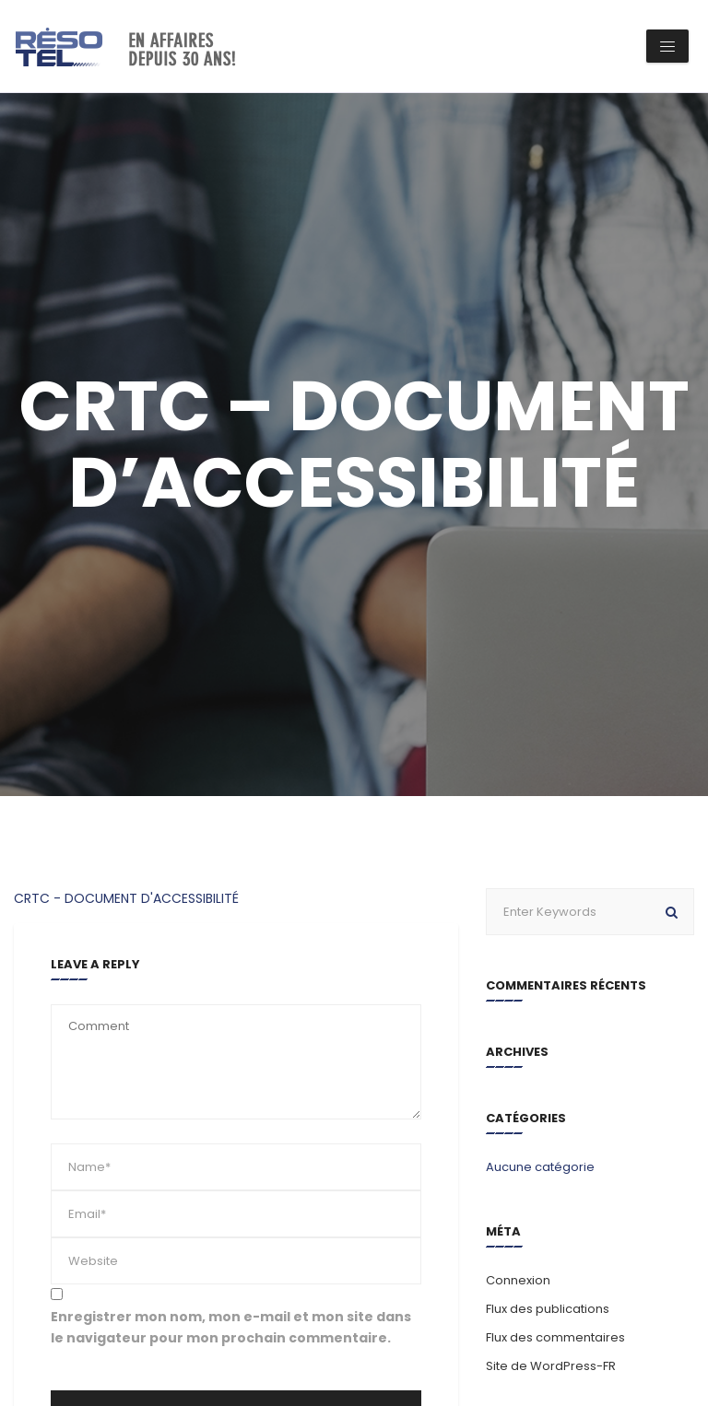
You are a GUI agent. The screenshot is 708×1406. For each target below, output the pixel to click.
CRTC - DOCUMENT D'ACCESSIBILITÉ (126, 898)
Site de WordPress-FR (551, 1366)
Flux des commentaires (555, 1337)
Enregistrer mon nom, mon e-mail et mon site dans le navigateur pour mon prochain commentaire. (231, 1327)
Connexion (518, 1280)
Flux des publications (547, 1309)
